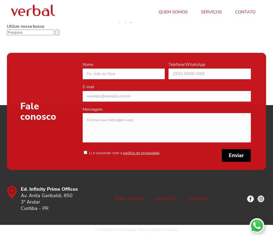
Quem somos (173, 12)
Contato (245, 12)
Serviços (211, 12)
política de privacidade (141, 153)
